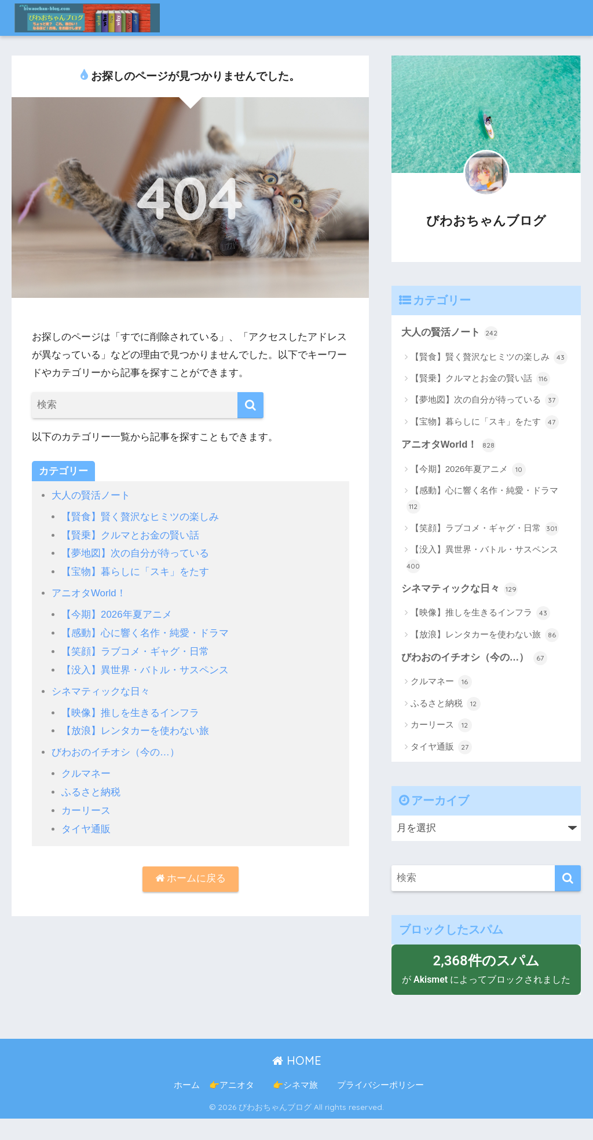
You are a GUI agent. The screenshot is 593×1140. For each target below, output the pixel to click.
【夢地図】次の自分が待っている (135, 552)
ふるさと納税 (90, 787)
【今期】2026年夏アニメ (116, 612)
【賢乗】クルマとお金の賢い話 (130, 534)
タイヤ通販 (86, 823)
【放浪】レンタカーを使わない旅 (135, 727)
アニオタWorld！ (89, 591)
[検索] (250, 405)
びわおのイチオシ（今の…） (116, 748)
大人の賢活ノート (91, 495)
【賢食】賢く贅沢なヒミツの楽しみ (140, 516)
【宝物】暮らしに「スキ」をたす (135, 570)
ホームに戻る (190, 873)
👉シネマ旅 (304, 1106)
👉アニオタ (231, 1106)
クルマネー (86, 769)
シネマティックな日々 (101, 687)
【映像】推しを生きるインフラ (130, 709)
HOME (296, 1081)
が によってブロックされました (486, 979)
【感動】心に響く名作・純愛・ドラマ (145, 630)
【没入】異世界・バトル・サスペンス (145, 667)
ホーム (187, 1106)
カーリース (86, 805)
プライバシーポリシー (380, 1106)
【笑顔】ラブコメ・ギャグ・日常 (135, 649)
